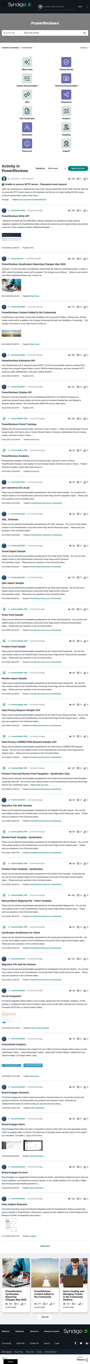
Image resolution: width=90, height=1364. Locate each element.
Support (66, 151)
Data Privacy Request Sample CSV (21, 710)
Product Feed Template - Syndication (22, 869)
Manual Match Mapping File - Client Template (27, 900)
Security (39, 1352)
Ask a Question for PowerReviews (33, 200)
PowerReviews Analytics (15, 456)
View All (45, 1317)
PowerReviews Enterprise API (18, 360)
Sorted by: (40, 168)
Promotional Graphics (14, 1044)
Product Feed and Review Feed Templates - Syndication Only (36, 773)
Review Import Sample (14, 678)
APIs (27, 102)
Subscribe (20, 1343)
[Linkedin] (87, 1343)
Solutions (19, 1331)
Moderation (27, 135)
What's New (27, 70)
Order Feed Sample (12, 615)
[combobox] (54, 33)
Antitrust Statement (51, 1352)
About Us (34, 1331)
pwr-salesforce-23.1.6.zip (16, 487)
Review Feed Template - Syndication (22, 837)
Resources (27, 151)
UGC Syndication (27, 118)
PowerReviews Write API (15, 216)
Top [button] (6, 1358)
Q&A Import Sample (13, 583)
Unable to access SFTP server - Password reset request (36, 184)
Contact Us (34, 1343)
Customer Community (10, 48)
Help (80, 7)
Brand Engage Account (15, 1172)
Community (6, 1343)
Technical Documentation (66, 86)
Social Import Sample (14, 551)
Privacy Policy (18, 1352)
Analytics (66, 118)
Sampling (66, 135)
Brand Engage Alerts (13, 1124)
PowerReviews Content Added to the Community (29, 312)
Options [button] (84, 48)
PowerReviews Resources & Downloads (46, 503)
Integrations (66, 102)
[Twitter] (81, 1343)
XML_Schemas (10, 519)
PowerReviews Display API (17, 392)
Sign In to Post (78, 168)
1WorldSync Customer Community (20, 7)
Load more (45, 1246)
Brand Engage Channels (15, 1092)
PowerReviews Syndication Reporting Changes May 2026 (34, 264)
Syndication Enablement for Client (21, 932)
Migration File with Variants (17, 805)
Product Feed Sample (14, 646)
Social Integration (11, 996)
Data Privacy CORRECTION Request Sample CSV (29, 742)
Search (47, 1343)
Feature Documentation (27, 86)
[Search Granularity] (11, 33)
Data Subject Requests (14, 1204)
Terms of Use (30, 1352)
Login (57, 1343)
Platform (5, 1331)
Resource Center (51, 1331)
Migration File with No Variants (19, 964)
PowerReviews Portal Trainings (19, 424)
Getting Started (66, 70)
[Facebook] (75, 1343)
